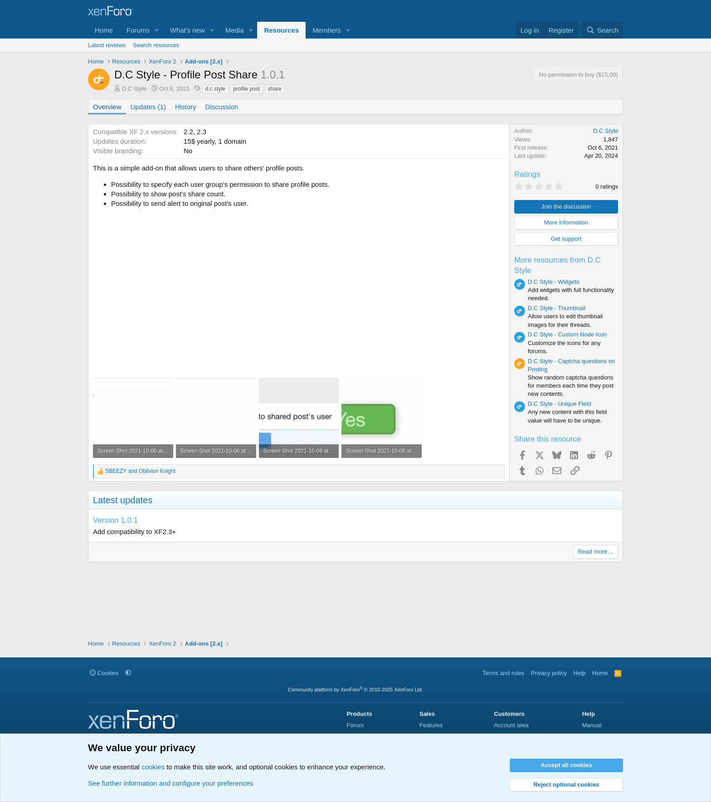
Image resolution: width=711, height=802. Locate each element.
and (140, 471)
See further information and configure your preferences (170, 783)
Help (580, 673)
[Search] (602, 30)
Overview (107, 107)
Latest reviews (107, 45)
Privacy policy (549, 673)
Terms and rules (503, 673)
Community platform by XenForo (355, 689)
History (185, 107)
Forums (138, 30)
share (275, 89)
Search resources (156, 45)
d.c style (215, 89)
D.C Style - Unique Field (559, 403)
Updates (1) (148, 107)
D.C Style (134, 88)
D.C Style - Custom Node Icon (567, 334)
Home (104, 30)
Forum (355, 725)
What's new (187, 30)
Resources (281, 30)
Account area (511, 725)
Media (234, 30)
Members (326, 30)
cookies (153, 767)
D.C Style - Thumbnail (556, 308)
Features (431, 725)
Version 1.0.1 (115, 520)
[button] (157, 30)
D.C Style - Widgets (553, 281)
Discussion (222, 107)
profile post (246, 89)
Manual (592, 725)
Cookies (104, 673)
